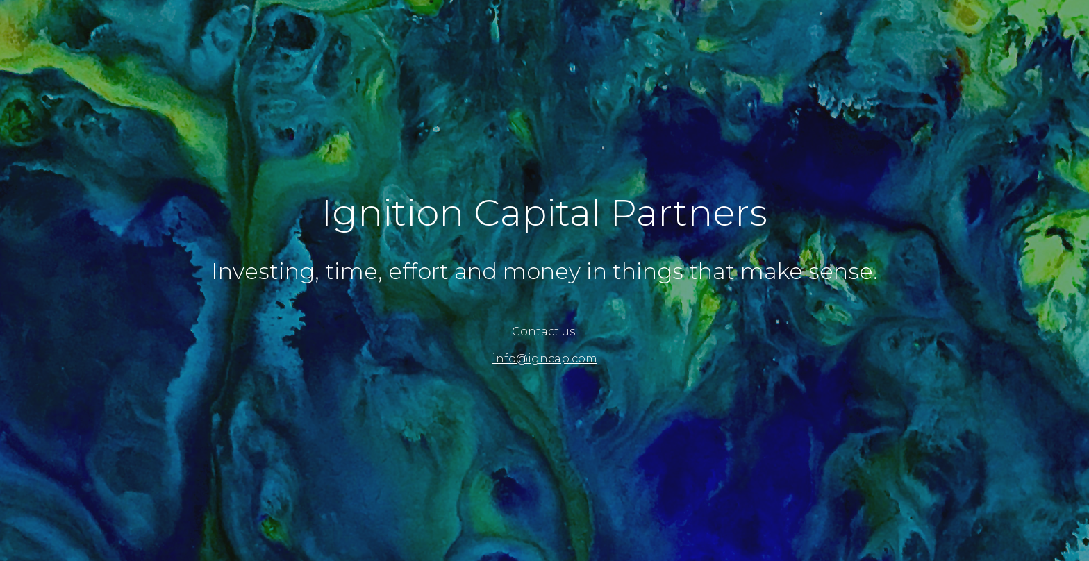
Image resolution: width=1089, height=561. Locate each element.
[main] (544, 213)
